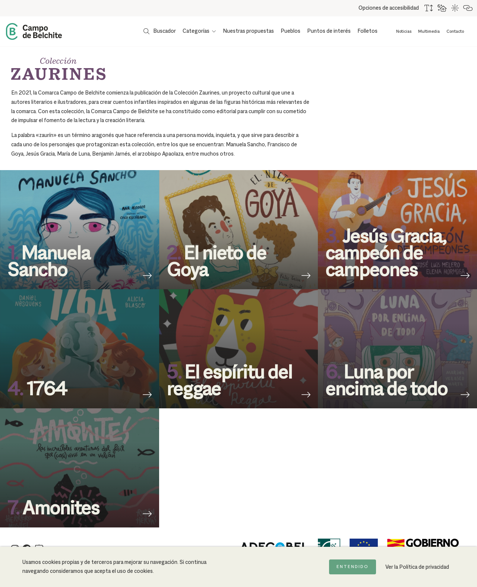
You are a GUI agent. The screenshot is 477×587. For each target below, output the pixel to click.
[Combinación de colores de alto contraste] (455, 8)
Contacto (455, 31)
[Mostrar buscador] (159, 31)
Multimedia (429, 31)
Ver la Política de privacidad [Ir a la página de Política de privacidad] (417, 567)
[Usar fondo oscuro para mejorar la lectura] (442, 8)
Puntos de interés (329, 31)
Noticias (403, 31)
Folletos (367, 31)
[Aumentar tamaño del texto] (429, 8)
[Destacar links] (468, 8)
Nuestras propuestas (248, 31)
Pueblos (290, 31)
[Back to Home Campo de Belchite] (34, 31)
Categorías (196, 31)
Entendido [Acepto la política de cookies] (353, 567)
